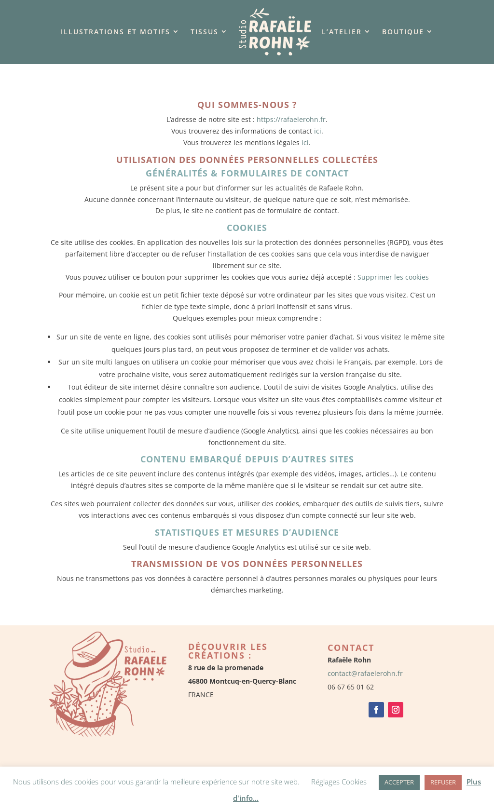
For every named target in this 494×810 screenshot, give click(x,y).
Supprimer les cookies (393, 277)
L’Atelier (342, 31)
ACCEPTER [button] (399, 782)
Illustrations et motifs (115, 31)
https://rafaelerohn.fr (291, 119)
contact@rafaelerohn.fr (365, 673)
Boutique (403, 31)
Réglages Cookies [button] (339, 781)
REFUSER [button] (443, 782)
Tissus (205, 31)
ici (317, 130)
